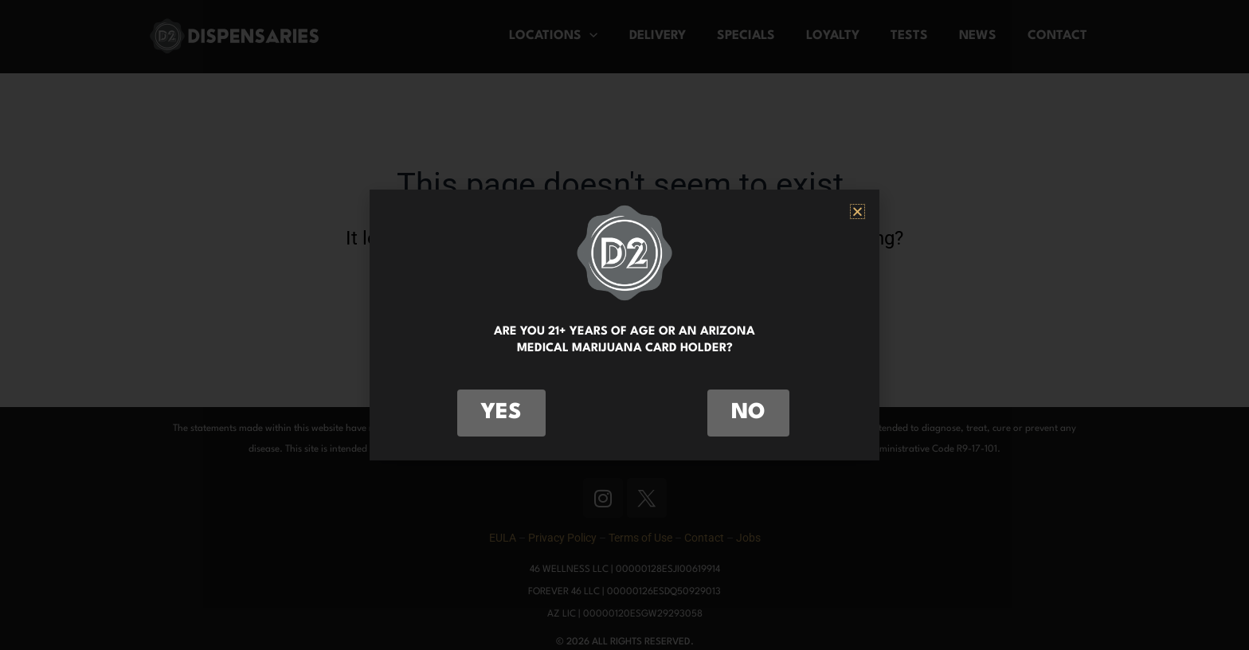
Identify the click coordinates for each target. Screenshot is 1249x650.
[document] (624, 325)
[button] (857, 211)
